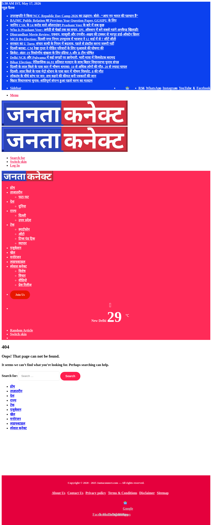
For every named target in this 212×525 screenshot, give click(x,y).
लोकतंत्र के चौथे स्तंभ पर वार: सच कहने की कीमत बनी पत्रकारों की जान (53, 76)
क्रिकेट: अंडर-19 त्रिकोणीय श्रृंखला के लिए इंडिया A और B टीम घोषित (52, 53)
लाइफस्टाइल (17, 262)
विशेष (21, 271)
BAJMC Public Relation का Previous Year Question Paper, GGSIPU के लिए (63, 20)
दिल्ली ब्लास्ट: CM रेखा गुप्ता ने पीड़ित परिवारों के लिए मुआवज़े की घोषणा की (56, 48)
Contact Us (75, 493)
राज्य (13, 211)
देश (12, 201)
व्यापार (22, 243)
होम (12, 188)
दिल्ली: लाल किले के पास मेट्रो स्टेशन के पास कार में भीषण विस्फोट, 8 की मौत (56, 71)
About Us (58, 493)
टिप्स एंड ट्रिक (26, 238)
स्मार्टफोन (24, 229)
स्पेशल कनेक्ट (18, 266)
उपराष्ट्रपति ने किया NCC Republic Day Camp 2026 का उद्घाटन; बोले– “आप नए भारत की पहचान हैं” (74, 16)
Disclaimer (147, 493)
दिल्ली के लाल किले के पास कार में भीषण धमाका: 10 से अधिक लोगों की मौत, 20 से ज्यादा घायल (68, 67)
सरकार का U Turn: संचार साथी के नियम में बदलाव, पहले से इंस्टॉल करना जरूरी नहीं (62, 43)
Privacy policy (95, 493)
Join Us (20, 294)
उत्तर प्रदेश (24, 220)
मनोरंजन (15, 257)
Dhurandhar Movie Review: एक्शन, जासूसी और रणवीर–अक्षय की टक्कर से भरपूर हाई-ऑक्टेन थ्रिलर (74, 34)
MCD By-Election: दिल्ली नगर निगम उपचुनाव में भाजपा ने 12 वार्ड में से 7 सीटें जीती (63, 39)
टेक (12, 225)
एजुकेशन (15, 248)
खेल (12, 252)
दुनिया (22, 206)
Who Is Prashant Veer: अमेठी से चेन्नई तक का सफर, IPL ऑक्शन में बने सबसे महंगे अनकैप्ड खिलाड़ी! (74, 30)
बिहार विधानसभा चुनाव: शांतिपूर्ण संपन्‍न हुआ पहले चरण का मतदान (51, 80)
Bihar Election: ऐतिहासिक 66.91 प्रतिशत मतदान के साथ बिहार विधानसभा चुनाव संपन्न (64, 62)
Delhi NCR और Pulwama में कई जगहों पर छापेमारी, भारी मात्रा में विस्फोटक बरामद (62, 57)
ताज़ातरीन (16, 192)
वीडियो (22, 280)
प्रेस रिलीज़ (24, 285)
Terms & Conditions (122, 493)
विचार (22, 275)
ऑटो (21, 234)
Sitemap (163, 493)
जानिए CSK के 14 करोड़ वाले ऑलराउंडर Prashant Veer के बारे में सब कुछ (57, 25)
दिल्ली (22, 215)
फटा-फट (23, 197)
